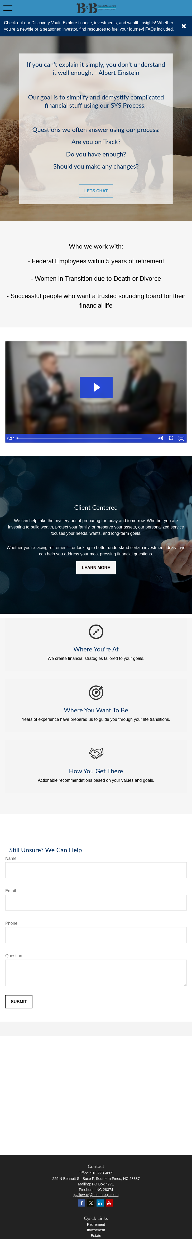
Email (10, 891)
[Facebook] (81, 1203)
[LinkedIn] (100, 1203)
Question (13, 956)
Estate (96, 1235)
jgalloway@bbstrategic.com (96, 1195)
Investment (96, 1230)
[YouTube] (109, 1203)
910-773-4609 (101, 1173)
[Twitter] (90, 1203)
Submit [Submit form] (19, 1001)
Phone (11, 923)
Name (11, 858)
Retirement (96, 1224)
